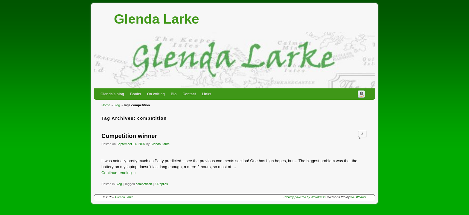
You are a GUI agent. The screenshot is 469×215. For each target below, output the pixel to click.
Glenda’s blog (112, 94)
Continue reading (119, 173)
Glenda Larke (156, 19)
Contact (189, 94)
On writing (156, 94)
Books (135, 94)
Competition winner (129, 136)
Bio (173, 94)
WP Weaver (358, 197)
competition (144, 184)
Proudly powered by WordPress (305, 197)
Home (105, 105)
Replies (161, 184)
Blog (116, 105)
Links (206, 94)
